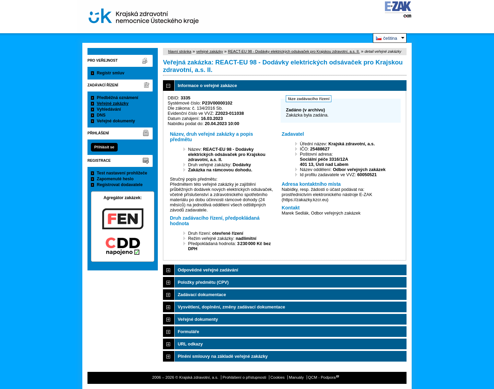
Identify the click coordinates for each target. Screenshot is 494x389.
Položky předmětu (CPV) (203, 282)
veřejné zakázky (209, 51)
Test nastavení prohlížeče (122, 173)
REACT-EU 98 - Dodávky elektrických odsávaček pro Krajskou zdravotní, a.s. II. (294, 51)
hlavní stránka (179, 51)
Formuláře (188, 331)
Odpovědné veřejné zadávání (208, 269)
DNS (101, 115)
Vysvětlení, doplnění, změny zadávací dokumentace (231, 306)
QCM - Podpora (322, 377)
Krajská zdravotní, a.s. (143, 16)
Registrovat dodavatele (120, 184)
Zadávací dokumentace (202, 294)
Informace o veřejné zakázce (207, 85)
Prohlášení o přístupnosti (244, 377)
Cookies (277, 377)
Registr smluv (110, 73)
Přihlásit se (104, 147)
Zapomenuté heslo (115, 179)
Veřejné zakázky (113, 103)
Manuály (296, 377)
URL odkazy (190, 344)
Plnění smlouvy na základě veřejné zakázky (223, 356)
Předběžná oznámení (117, 97)
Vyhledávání (109, 109)
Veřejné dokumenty (116, 121)
